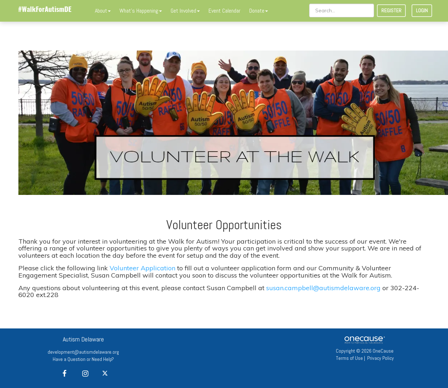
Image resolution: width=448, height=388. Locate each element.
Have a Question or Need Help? (83, 359)
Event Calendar (224, 10)
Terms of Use (349, 358)
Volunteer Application (142, 268)
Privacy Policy (380, 358)
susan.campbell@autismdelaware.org (323, 288)
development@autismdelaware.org (83, 352)
